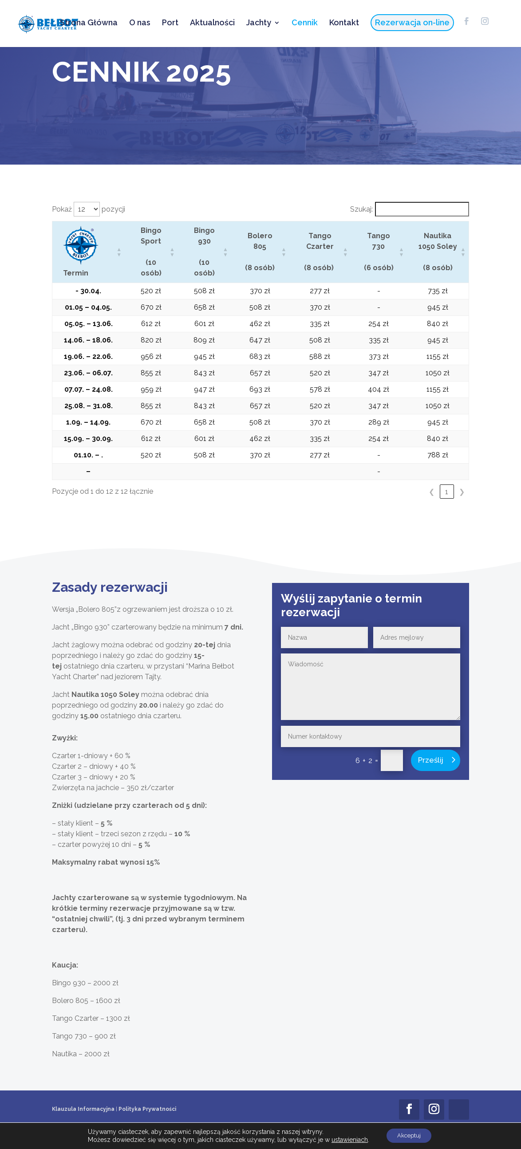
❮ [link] (431, 492)
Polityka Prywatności (147, 1109)
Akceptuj (409, 1135)
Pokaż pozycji (88, 209)
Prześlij (430, 760)
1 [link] (446, 492)
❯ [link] (462, 492)
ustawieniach (346, 1139)
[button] (118, 252)
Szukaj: (361, 209)
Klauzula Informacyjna (83, 1109)
